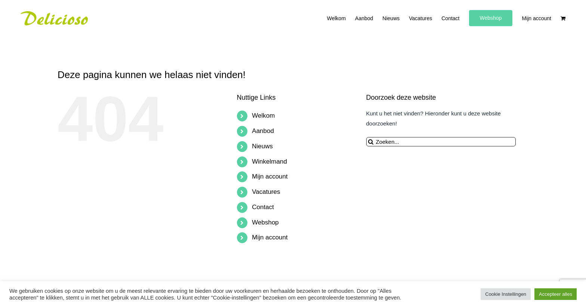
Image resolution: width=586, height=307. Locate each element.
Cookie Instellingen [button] (505, 294)
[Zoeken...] (441, 141)
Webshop (265, 222)
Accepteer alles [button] (555, 294)
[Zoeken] (371, 141)
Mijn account (269, 176)
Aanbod (263, 130)
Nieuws (262, 146)
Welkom (263, 115)
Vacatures (266, 191)
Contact (263, 207)
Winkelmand (269, 161)
